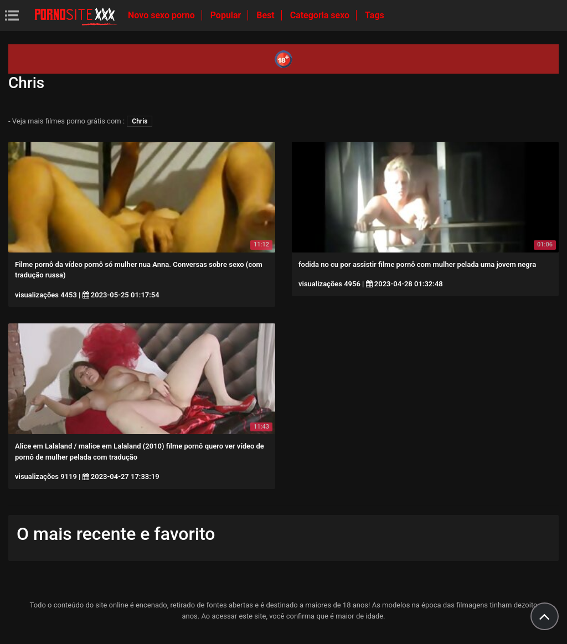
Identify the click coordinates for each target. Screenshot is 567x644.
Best (266, 15)
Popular (227, 15)
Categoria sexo (321, 15)
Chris (139, 121)
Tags (374, 15)
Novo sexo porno (162, 15)
